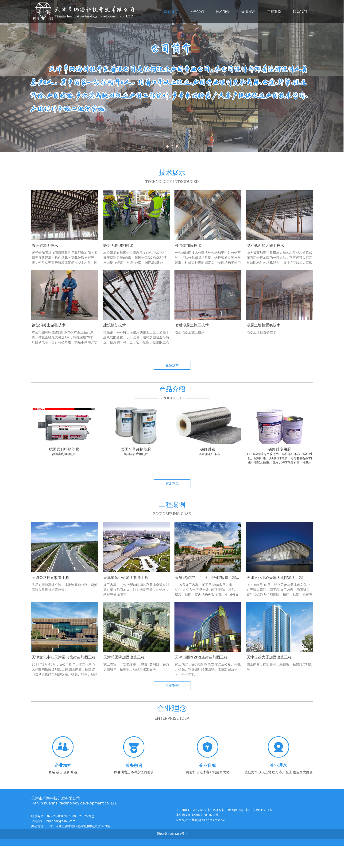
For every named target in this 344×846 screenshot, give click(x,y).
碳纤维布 (207, 449)
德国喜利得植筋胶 (64, 449)
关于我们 (197, 11)
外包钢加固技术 (188, 245)
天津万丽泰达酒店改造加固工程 (201, 657)
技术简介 (223, 11)
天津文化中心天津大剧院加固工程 (275, 577)
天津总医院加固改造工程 (124, 657)
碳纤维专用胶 (279, 449)
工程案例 (274, 11)
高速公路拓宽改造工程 (50, 577)
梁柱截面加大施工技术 (265, 245)
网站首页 (171, 11)
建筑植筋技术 (114, 325)
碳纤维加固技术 (45, 245)
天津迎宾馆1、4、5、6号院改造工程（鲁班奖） (215, 577)
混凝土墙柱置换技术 (263, 325)
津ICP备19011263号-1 (172, 834)
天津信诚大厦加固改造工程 (269, 657)
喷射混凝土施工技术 (192, 325)
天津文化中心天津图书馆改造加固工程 (64, 657)
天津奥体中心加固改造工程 (125, 577)
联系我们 (300, 11)
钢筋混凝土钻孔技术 (49, 325)
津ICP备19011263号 (258, 810)
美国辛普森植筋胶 (136, 449)
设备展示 (248, 11)
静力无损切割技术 (118, 245)
